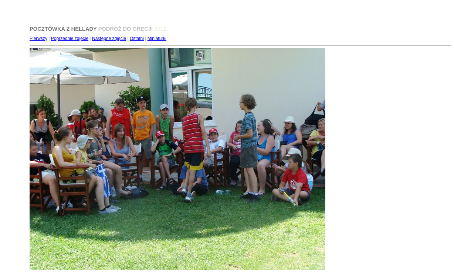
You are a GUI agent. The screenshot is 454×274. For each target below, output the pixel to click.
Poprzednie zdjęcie (69, 38)
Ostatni (137, 38)
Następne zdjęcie (109, 38)
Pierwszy (38, 38)
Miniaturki (157, 38)
